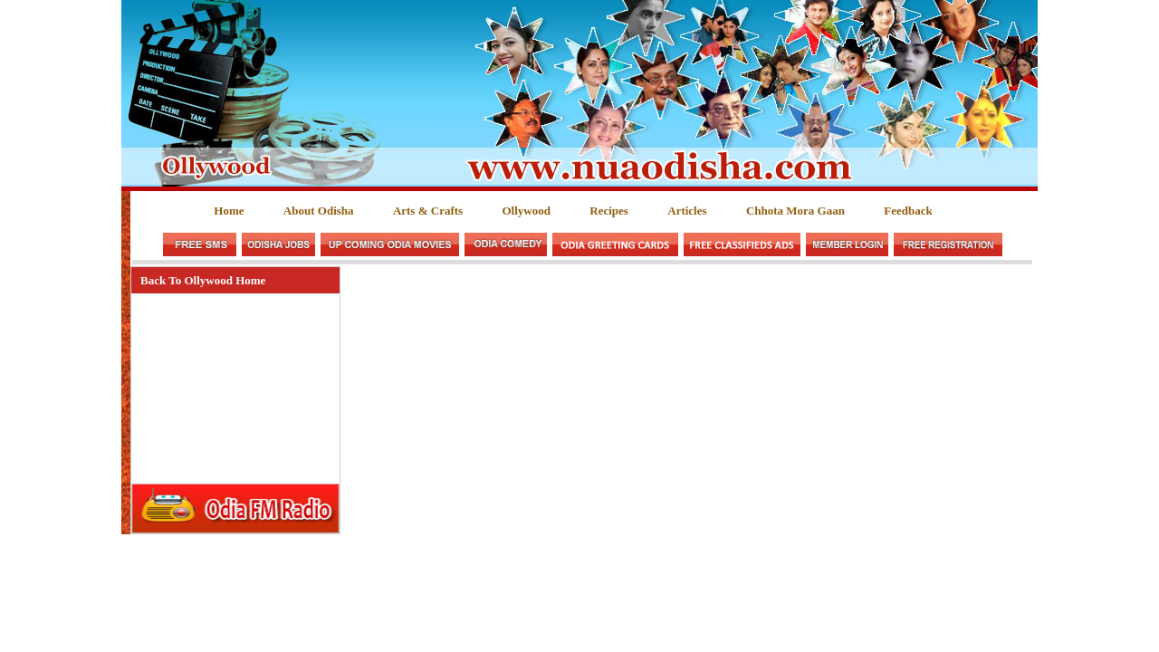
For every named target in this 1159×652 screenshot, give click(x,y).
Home (229, 210)
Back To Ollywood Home (202, 280)
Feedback (908, 210)
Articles (686, 210)
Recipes (608, 210)
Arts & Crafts (428, 210)
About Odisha (318, 210)
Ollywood (526, 210)
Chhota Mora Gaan (795, 210)
